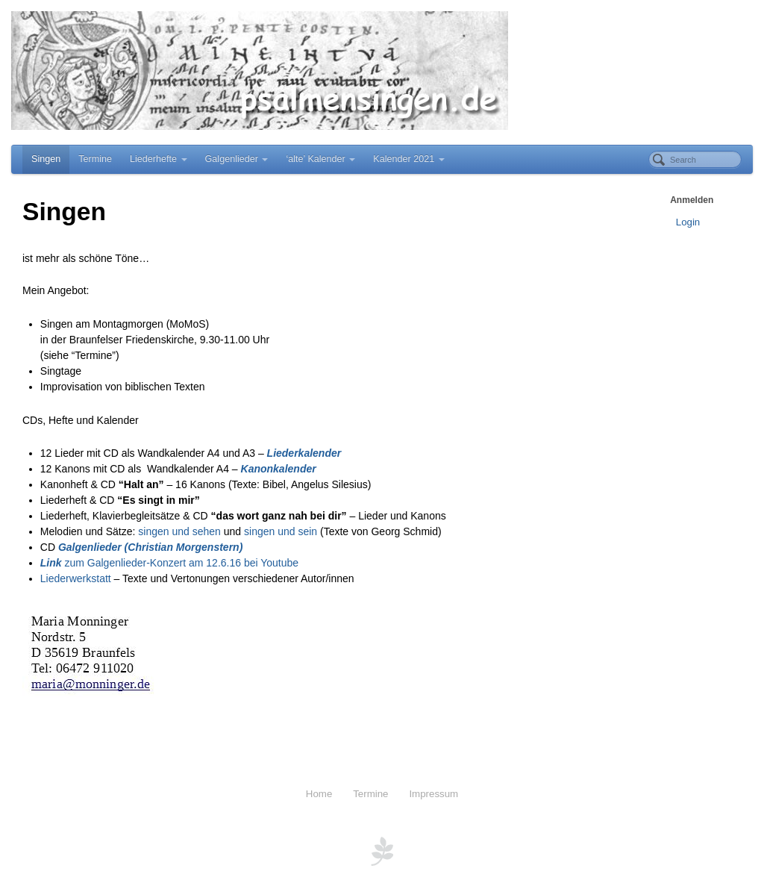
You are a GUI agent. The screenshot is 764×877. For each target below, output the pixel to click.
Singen (45, 159)
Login (688, 222)
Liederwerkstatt (75, 578)
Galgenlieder (237, 159)
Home (319, 793)
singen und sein (280, 531)
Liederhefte (158, 159)
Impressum (433, 793)
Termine (95, 159)
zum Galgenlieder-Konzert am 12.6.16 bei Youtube (169, 563)
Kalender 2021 (408, 159)
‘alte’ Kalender (320, 159)
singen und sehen (179, 531)
